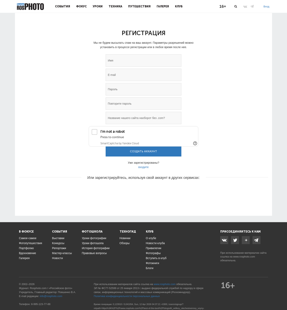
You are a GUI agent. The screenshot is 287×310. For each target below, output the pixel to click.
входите (143, 167)
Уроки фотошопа (92, 243)
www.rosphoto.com (244, 256)
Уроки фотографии (94, 238)
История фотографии (95, 248)
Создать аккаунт (143, 151)
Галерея (163, 6)
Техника (115, 6)
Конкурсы (58, 243)
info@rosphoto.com (51, 296)
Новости (57, 258)
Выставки (58, 238)
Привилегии (153, 248)
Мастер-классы (62, 253)
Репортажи (59, 248)
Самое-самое (27, 238)
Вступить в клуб (156, 258)
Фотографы (153, 253)
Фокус (81, 6)
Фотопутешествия (30, 243)
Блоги (149, 268)
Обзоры (125, 243)
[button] (113, 189)
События (62, 6)
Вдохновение (27, 253)
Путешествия (139, 6)
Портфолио (26, 248)
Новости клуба (155, 243)
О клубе (151, 238)
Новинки (125, 238)
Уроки (98, 6)
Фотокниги (152, 263)
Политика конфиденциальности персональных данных (127, 296)
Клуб (179, 6)
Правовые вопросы (94, 253)
